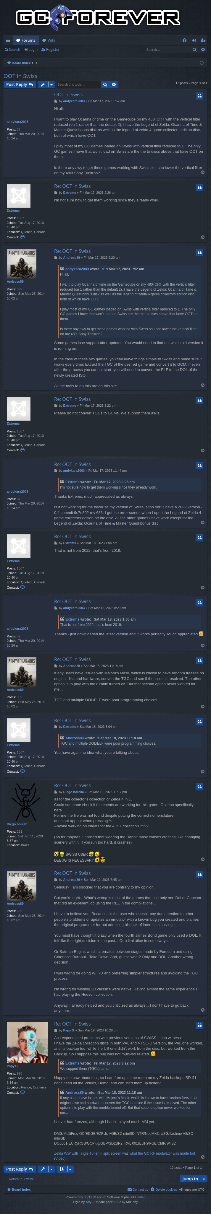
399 (19, 289)
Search (14, 49)
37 (18, 129)
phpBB (89, 1197)
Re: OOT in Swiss (72, 186)
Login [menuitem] (194, 41)
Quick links (9, 41)
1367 (20, 218)
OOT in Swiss (20, 76)
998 (19, 1073)
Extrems (13, 210)
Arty (89, 1202)
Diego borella (17, 824)
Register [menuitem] (204, 41)
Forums (28, 40)
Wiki (51, 40)
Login (33, 49)
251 (19, 831)
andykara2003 (17, 121)
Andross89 (15, 281)
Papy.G (12, 1066)
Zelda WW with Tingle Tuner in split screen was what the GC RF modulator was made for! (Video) (124, 1156)
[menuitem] (184, 40)
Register (52, 49)
